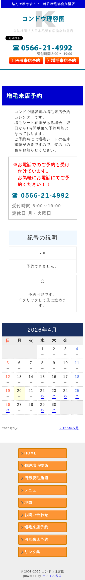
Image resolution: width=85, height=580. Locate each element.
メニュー (32, 490)
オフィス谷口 (52, 575)
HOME (30, 453)
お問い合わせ (36, 515)
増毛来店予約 (36, 527)
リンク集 (32, 552)
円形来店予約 (36, 539)
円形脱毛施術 (36, 478)
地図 (28, 502)
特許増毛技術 (36, 465)
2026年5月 (69, 428)
